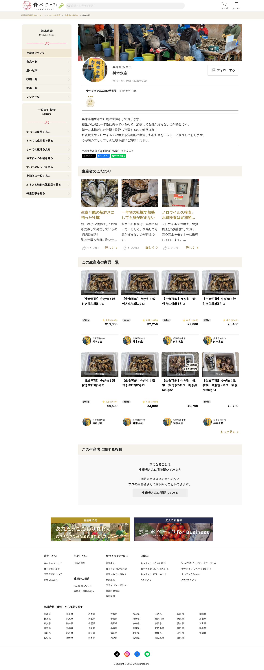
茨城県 (202, 614)
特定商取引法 (113, 590)
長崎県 (69, 637)
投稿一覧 (31, 79)
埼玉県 (91, 618)
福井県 (69, 623)
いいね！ (90, 248)
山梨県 (91, 623)
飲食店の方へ (51, 579)
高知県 (180, 633)
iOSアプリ (146, 579)
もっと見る (228, 431)
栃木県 (47, 618)
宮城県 (114, 614)
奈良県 (136, 628)
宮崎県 (136, 637)
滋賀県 (47, 628)
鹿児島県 (159, 637)
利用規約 (110, 579)
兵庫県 (114, 628)
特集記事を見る (35, 193)
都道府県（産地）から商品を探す (63, 606)
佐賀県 (47, 637)
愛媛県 (158, 633)
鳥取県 (180, 628)
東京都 (136, 618)
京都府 (69, 628)
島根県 (202, 628)
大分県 (114, 637)
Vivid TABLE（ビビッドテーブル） (199, 563)
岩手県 (91, 614)
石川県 (47, 623)
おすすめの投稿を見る (39, 158)
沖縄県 (180, 637)
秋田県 (136, 614)
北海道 (47, 614)
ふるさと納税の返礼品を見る (43, 184)
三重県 (202, 623)
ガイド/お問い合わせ (116, 568)
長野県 (114, 623)
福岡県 (202, 633)
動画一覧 (31, 88)
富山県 (202, 618)
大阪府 (91, 628)
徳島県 (114, 633)
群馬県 (69, 618)
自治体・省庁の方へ (84, 591)
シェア (104, 156)
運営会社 (110, 563)
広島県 (69, 633)
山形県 (158, 614)
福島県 (180, 614)
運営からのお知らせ (116, 574)
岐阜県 (136, 623)
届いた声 (31, 70)
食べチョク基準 (52, 568)
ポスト (89, 156)
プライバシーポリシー (117, 585)
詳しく (109, 247)
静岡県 (158, 623)
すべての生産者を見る (39, 140)
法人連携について (83, 585)
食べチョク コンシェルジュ (155, 568)
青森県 (69, 614)
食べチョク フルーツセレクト (197, 568)
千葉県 (114, 618)
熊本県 (91, 637)
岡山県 (47, 633)
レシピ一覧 (33, 96)
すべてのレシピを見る (39, 167)
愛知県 (180, 623)
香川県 (136, 633)
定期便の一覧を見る (38, 175)
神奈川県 (159, 618)
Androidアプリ (189, 579)
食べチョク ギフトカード (153, 574)
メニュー (236, 5)
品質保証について (53, 574)
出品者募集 (79, 563)
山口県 (91, 633)
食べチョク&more (191, 574)
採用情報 (110, 596)
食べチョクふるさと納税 (153, 563)
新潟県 (180, 618)
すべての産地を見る (38, 149)
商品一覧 (31, 61)
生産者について (35, 52)
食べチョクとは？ (53, 563)
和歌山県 (159, 628)
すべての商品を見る (38, 131)
